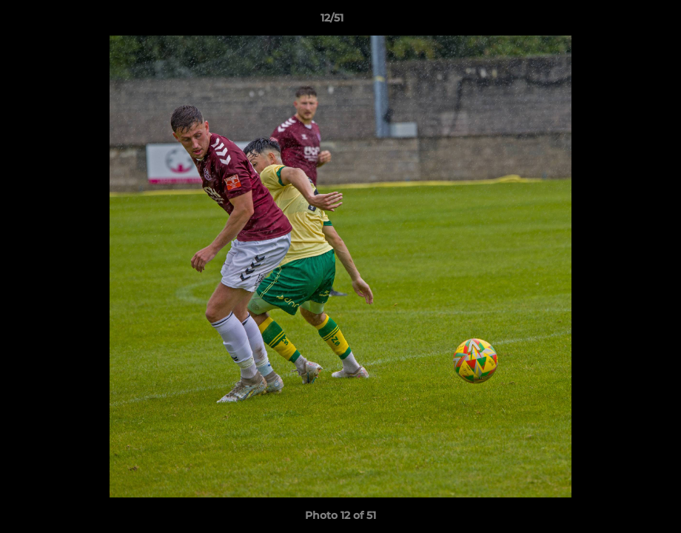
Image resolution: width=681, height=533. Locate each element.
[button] (619, 21)
